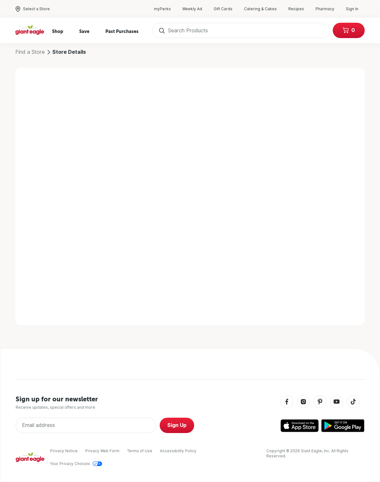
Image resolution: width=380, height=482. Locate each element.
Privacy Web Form (102, 450)
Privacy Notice (64, 450)
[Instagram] (303, 402)
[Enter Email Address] (86, 425)
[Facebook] (286, 402)
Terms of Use (139, 450)
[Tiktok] (353, 402)
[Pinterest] (320, 402)
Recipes (299, 9)
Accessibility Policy (178, 450)
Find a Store (30, 52)
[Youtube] (336, 402)
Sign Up (176, 425)
